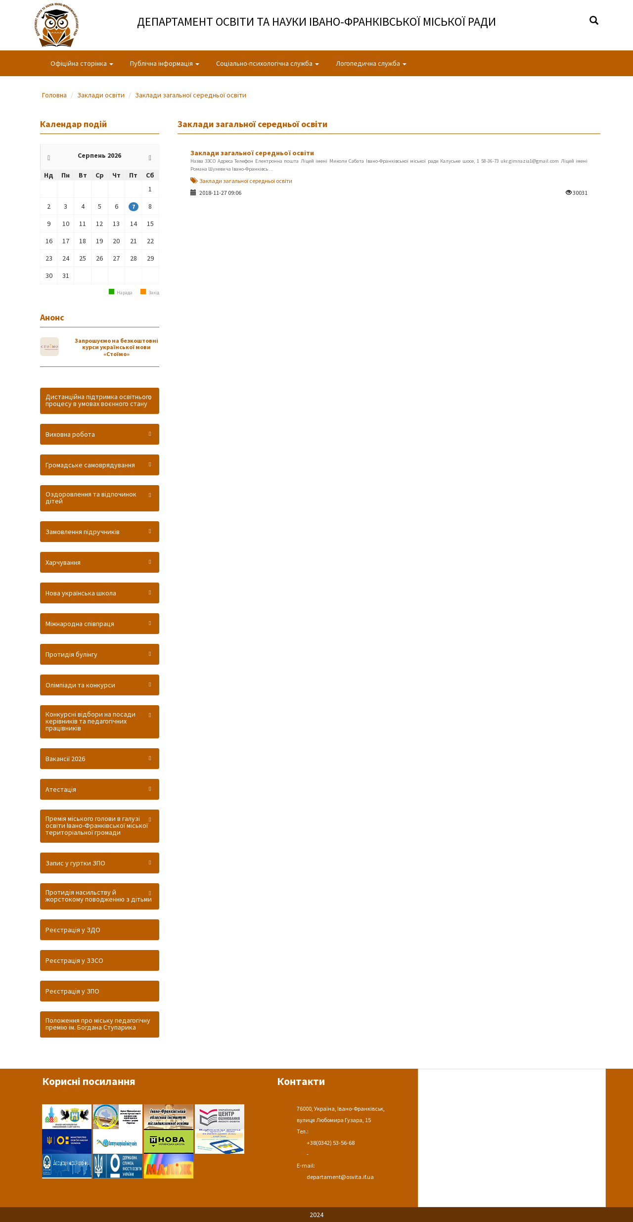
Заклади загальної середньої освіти (190, 95)
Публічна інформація (164, 63)
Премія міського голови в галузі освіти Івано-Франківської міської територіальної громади (96, 825)
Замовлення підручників (82, 531)
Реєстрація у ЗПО (72, 991)
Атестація (60, 789)
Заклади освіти (101, 95)
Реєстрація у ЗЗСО (74, 960)
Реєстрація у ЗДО (72, 929)
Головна (54, 95)
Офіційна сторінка (81, 63)
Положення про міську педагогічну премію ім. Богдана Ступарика (97, 1024)
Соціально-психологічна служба (267, 63)
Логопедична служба (371, 63)
